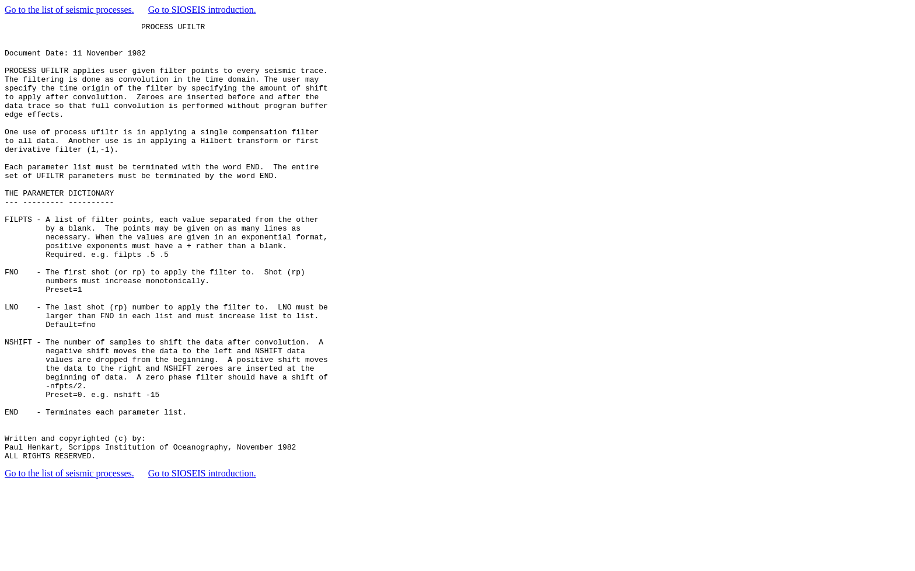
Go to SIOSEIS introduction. (202, 10)
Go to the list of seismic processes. (69, 10)
